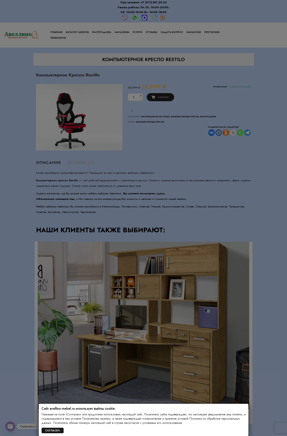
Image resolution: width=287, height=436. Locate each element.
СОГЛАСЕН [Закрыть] (52, 430)
